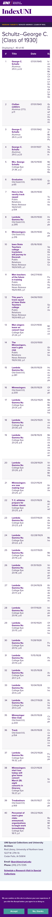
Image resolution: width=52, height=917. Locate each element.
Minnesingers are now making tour (19, 485)
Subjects (13, 25)
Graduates (17, 179)
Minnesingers (19, 232)
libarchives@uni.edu (21, 861)
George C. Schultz (17, 62)
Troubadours (18, 800)
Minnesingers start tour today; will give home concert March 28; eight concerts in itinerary (19, 778)
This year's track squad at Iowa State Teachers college (18, 302)
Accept (14, 911)
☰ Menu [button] (7, 19)
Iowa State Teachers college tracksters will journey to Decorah (19, 251)
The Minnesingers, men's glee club (19, 346)
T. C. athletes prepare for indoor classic (19, 503)
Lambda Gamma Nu (17, 218)
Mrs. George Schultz (18, 163)
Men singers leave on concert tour (18, 327)
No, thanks (38, 911)
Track (14, 730)
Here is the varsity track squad (18, 194)
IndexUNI (16, 11)
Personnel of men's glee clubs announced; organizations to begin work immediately (19, 821)
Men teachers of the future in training (19, 277)
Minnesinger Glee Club (18, 716)
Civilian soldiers (16, 105)
